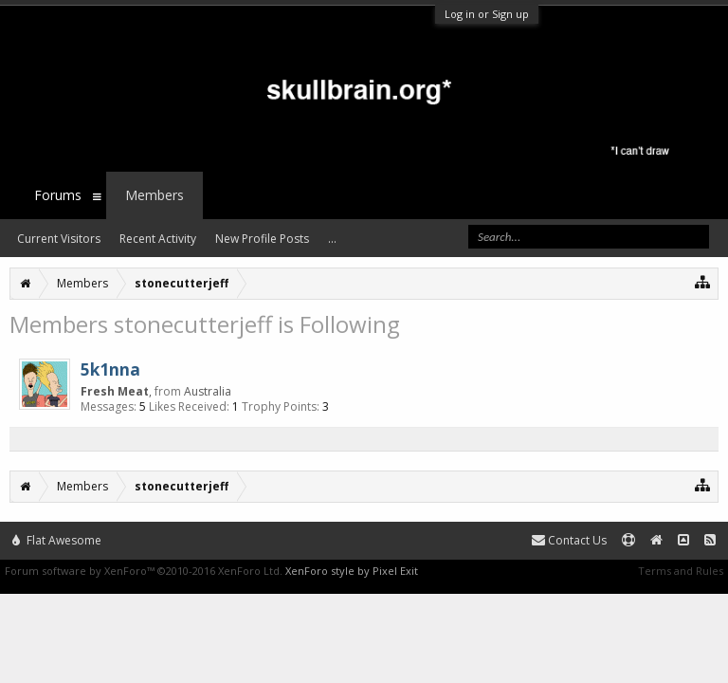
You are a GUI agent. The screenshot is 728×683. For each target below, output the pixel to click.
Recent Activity (157, 239)
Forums (58, 195)
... (332, 239)
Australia (207, 391)
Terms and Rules (680, 570)
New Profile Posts (262, 239)
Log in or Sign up (487, 14)
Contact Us (569, 540)
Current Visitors (58, 239)
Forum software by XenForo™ (143, 570)
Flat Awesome (56, 540)
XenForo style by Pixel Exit (351, 570)
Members (154, 195)
